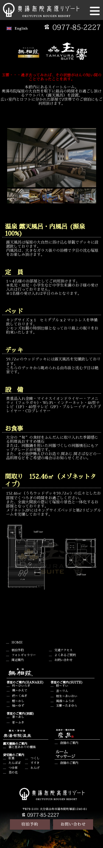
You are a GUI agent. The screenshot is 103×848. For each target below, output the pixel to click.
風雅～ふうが (65, 701)
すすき (35, 763)
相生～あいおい (66, 696)
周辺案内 (18, 660)
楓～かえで (19, 690)
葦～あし (18, 717)
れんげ (35, 767)
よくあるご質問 (65, 655)
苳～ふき (18, 722)
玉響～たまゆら (66, 705)
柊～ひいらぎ (21, 685)
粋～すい (62, 685)
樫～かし (18, 701)
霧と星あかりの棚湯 (22, 747)
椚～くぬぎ (19, 695)
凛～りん (62, 691)
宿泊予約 (18, 650)
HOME (17, 642)
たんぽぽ (15, 763)
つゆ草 (13, 767)
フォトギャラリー (24, 655)
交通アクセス (63, 650)
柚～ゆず (18, 705)
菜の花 (13, 772)
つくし (35, 758)
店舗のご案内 (69, 743)
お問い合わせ (63, 660)
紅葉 (12, 758)
